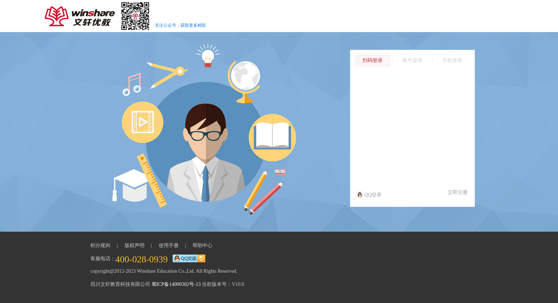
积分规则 (100, 245)
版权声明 (134, 245)
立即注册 (458, 192)
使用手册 (169, 245)
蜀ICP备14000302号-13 (176, 284)
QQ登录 (369, 194)
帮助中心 (202, 245)
